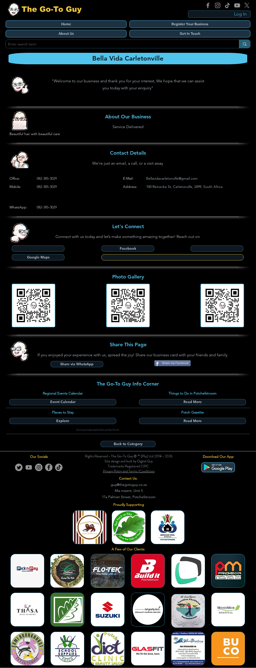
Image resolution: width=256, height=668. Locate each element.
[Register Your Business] (189, 24)
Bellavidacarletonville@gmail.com (172, 178)
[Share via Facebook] (172, 363)
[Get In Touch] (189, 34)
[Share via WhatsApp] (76, 364)
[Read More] (192, 402)
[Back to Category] (128, 444)
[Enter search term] (118, 44)
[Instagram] (217, 5)
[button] (216, 248)
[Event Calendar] (62, 402)
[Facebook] (208, 5)
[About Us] (66, 34)
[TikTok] (227, 5)
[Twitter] (18, 467)
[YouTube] (237, 5)
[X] (246, 5)
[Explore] (62, 421)
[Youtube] (28, 467)
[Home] (66, 24)
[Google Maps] (38, 257)
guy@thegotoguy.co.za (129, 484)
